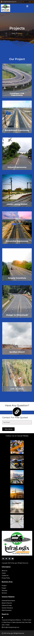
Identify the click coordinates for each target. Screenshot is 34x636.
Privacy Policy (6, 578)
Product (4, 585)
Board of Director (7, 603)
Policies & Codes (7, 605)
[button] (27, 6)
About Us (4, 570)
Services (4, 593)
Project (4, 588)
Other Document (6, 610)
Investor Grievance (7, 608)
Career (4, 573)
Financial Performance (8, 600)
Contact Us (5, 575)
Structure (4, 590)
